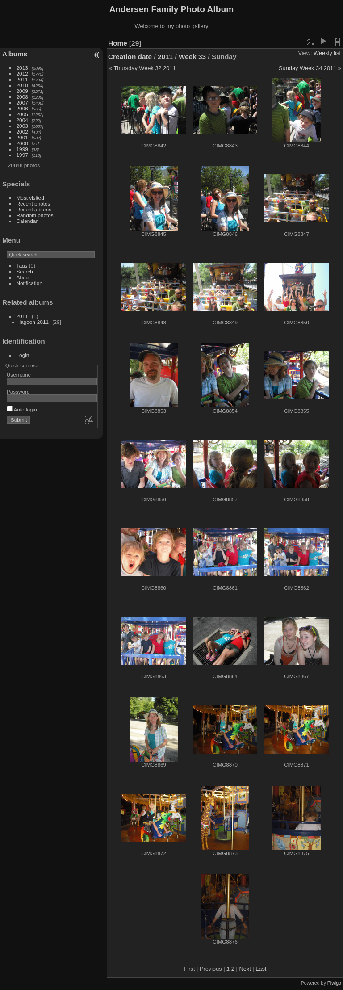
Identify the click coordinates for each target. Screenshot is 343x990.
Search (25, 271)
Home (117, 43)
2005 (22, 114)
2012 (22, 73)
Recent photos (33, 203)
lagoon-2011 (34, 322)
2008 (22, 97)
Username (19, 375)
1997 (22, 155)
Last (260, 968)
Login (23, 355)
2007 (22, 102)
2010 (22, 85)
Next (245, 968)
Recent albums (34, 209)
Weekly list (327, 53)
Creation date (130, 56)
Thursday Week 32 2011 (144, 68)
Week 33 (192, 56)
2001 (22, 137)
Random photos (35, 215)
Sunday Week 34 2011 (307, 68)
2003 (22, 126)
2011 (22, 79)
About (23, 277)
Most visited (30, 198)
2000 (22, 143)
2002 (22, 131)
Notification (29, 283)
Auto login (22, 409)
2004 (22, 120)
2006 (22, 108)
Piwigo (334, 983)
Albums (14, 54)
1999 (22, 149)
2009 (22, 91)
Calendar (27, 221)
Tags (22, 265)
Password (18, 391)
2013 (22, 68)
